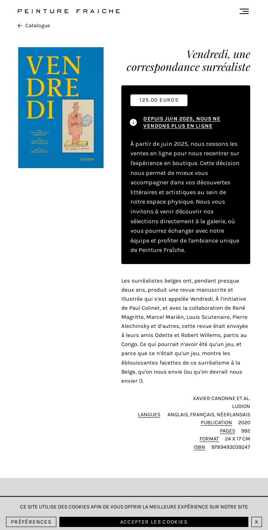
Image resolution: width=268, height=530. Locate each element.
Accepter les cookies (153, 522)
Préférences (31, 522)
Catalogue (34, 25)
